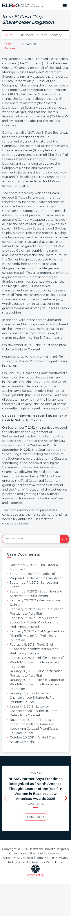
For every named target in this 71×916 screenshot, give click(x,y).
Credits (24, 862)
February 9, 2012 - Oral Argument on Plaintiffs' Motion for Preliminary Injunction (37, 636)
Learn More (34, 822)
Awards (34, 773)
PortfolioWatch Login (47, 862)
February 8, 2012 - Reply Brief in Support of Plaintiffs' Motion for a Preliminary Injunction (34, 649)
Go (64, 539)
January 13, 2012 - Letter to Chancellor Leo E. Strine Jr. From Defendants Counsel (33, 711)
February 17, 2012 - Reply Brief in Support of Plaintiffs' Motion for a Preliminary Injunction (34, 622)
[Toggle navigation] (64, 5)
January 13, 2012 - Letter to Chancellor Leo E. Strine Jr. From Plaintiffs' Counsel (33, 697)
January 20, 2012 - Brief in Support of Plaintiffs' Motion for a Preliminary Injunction (37, 684)
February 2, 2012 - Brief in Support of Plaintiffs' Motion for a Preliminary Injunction (37, 662)
